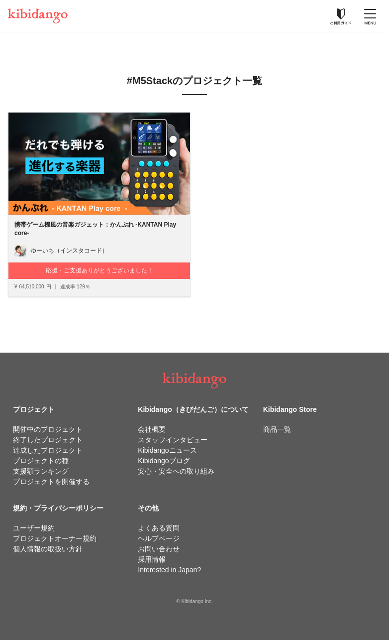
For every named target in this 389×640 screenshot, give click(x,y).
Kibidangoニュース (167, 450)
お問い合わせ (159, 549)
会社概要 (152, 429)
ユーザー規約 (34, 528)
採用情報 (152, 559)
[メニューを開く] (370, 16)
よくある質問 (159, 528)
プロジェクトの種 (41, 461)
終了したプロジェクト (48, 440)
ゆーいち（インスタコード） (69, 250)
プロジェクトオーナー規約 (55, 538)
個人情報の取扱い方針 (48, 549)
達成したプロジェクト (48, 450)
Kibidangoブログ (164, 461)
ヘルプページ (159, 538)
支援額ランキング (41, 471)
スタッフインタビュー (172, 440)
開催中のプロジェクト (48, 429)
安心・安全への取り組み (176, 471)
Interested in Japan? (169, 570)
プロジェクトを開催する (51, 482)
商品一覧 (277, 429)
